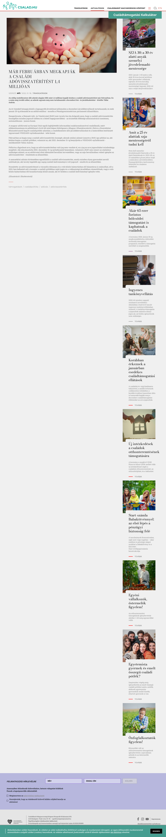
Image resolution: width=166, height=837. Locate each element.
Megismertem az (26, 796)
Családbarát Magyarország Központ (126, 8)
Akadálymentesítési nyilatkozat (149, 824)
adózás (44, 187)
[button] (149, 8)
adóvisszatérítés (58, 187)
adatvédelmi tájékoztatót (34, 796)
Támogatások (81, 8)
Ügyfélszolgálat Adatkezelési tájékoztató (42, 821)
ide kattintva (115, 832)
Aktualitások (97, 8)
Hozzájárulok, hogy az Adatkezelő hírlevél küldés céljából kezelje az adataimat (37, 800)
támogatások (15, 187)
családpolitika (31, 187)
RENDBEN (156, 831)
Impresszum (155, 819)
